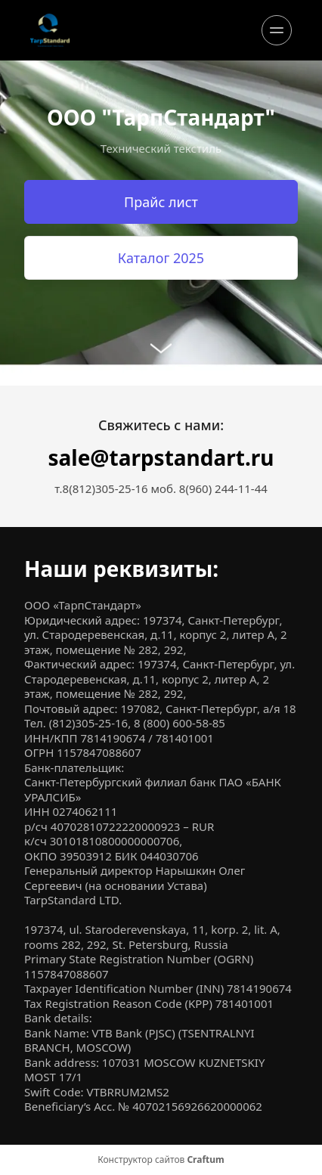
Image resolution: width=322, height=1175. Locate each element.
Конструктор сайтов (161, 1160)
